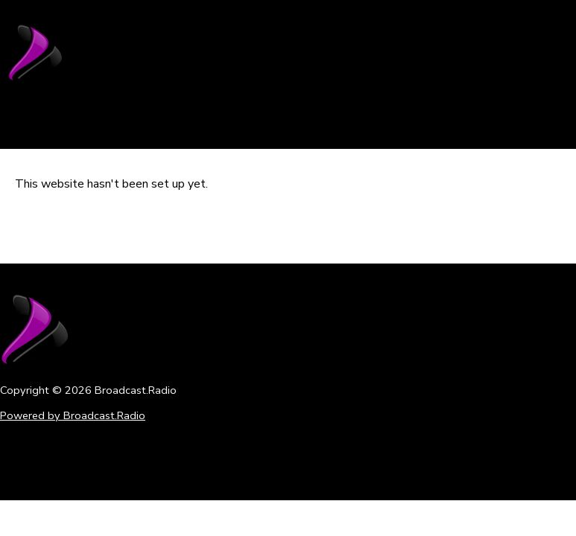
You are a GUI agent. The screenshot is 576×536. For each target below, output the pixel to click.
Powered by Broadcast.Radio (72, 415)
